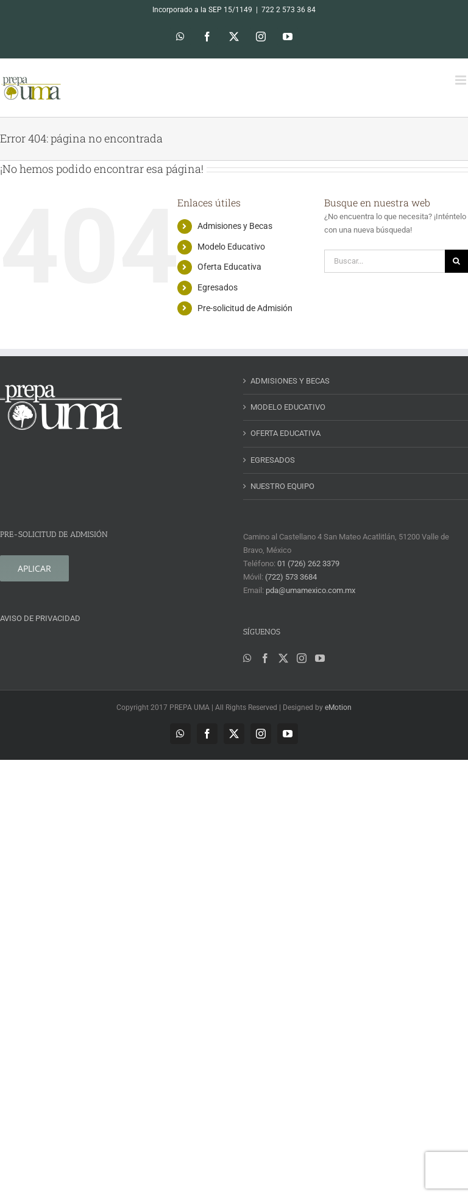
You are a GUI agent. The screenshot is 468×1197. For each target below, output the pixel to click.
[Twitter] (283, 658)
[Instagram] (302, 658)
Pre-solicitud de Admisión (244, 308)
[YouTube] (320, 658)
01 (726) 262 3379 (308, 563)
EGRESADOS (272, 460)
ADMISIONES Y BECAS (290, 380)
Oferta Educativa (229, 267)
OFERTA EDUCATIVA (285, 433)
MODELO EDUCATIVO (287, 407)
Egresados (217, 287)
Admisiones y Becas (234, 226)
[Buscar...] (384, 261)
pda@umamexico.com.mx (310, 590)
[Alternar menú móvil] (461, 80)
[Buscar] (456, 261)
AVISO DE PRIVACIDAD (40, 618)
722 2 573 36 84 (288, 9)
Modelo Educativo (231, 246)
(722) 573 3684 (291, 576)
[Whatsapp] (247, 658)
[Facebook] (265, 658)
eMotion (338, 707)
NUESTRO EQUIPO (282, 486)
